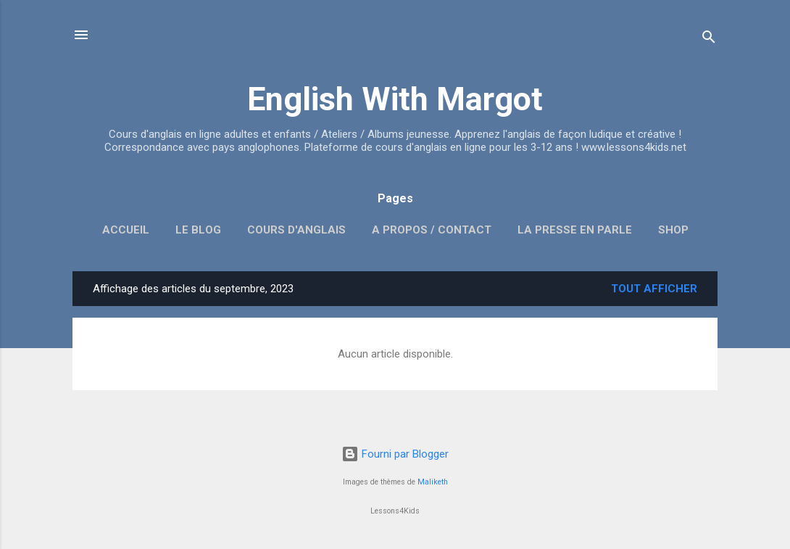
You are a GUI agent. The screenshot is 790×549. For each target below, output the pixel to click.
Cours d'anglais (296, 229)
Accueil (125, 229)
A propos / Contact (431, 229)
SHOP (673, 229)
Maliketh (432, 482)
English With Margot (395, 99)
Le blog (198, 229)
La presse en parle (574, 229)
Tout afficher (654, 288)
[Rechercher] (709, 39)
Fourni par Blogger (395, 454)
